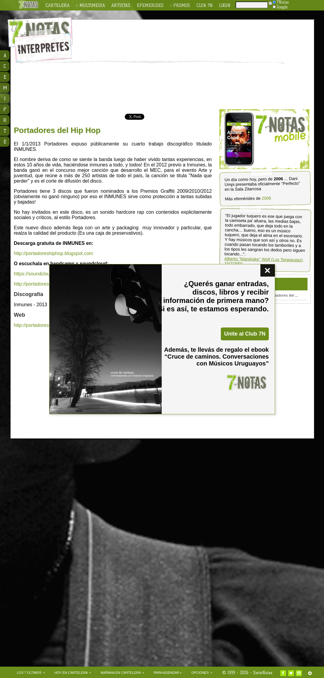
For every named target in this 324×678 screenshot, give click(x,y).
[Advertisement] (147, 65)
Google (280, 6)
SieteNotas (262, 672)
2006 (266, 198)
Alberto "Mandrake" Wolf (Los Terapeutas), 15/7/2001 (264, 261)
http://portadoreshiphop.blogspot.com (53, 253)
